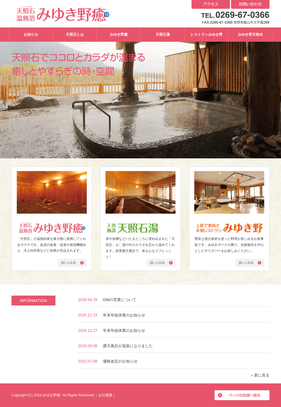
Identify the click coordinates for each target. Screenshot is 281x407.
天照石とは (75, 34)
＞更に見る (259, 375)
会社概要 (105, 395)
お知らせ (31, 34)
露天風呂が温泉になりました (128, 346)
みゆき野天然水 (250, 34)
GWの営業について (119, 299)
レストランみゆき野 (206, 34)
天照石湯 (163, 34)
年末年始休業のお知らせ (124, 315)
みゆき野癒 (119, 34)
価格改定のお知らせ (120, 361)
